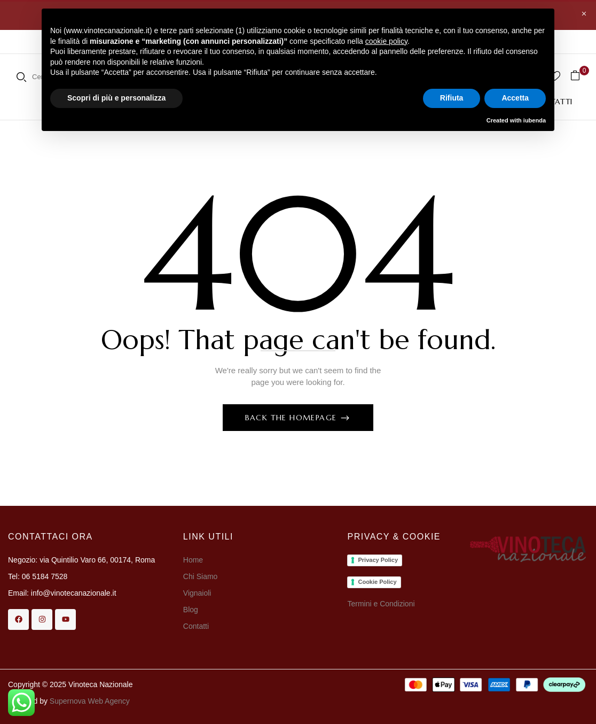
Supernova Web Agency (90, 701)
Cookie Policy (377, 582)
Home (193, 560)
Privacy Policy (378, 560)
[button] (579, 76)
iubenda (534, 120)
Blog (190, 609)
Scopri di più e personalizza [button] (116, 98)
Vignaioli (197, 593)
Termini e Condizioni (380, 603)
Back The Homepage (292, 417)
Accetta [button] (515, 98)
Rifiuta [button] (452, 98)
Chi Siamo (201, 576)
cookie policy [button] (386, 41)
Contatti (196, 626)
